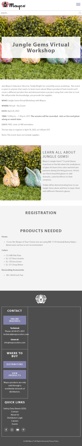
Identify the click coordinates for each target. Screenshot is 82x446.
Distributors (15, 364)
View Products (15, 374)
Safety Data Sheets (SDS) (14, 409)
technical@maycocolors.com (16, 334)
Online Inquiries (14, 320)
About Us (15, 415)
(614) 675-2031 (18, 331)
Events (15, 424)
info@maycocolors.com (14, 343)
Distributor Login (15, 418)
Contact (14, 412)
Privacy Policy (54, 441)
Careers (14, 421)
